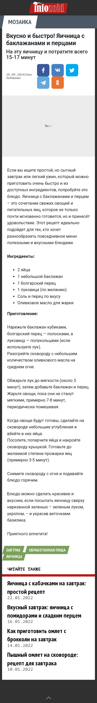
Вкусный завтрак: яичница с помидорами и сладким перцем (44, 611)
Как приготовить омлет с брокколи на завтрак (36, 635)
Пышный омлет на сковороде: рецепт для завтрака (42, 659)
